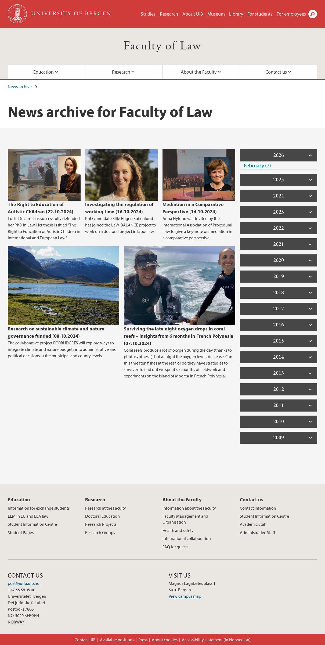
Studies (148, 14)
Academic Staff (253, 524)
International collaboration (186, 538)
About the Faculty (198, 72)
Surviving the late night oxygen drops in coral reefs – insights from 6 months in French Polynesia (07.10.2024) (178, 336)
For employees (291, 14)
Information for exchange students (39, 508)
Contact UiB (85, 639)
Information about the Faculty (189, 508)
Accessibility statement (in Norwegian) (216, 639)
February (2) (257, 165)
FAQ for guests (175, 546)
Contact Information (258, 508)
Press (142, 639)
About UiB (192, 14)
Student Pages (21, 532)
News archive (20, 86)
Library (236, 14)
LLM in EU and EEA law (28, 516)
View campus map (185, 596)
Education (43, 72)
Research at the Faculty (105, 508)
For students (259, 14)
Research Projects (100, 524)
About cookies (165, 639)
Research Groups (100, 532)
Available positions (117, 639)
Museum (216, 14)
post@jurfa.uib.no (23, 583)
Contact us (276, 72)
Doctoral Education (102, 516)
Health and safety (178, 530)
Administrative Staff (257, 532)
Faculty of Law (162, 46)
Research (169, 14)
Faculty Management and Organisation (185, 519)
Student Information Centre (32, 524)
